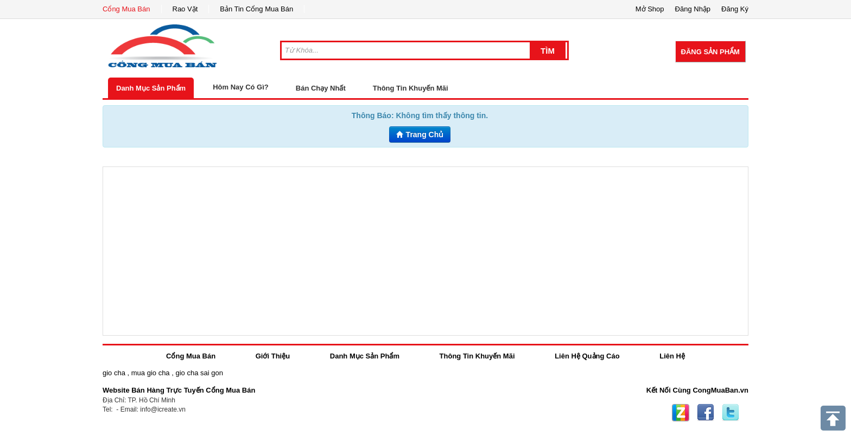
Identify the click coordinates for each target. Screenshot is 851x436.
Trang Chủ (420, 134)
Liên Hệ (672, 356)
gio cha (114, 373)
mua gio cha (150, 373)
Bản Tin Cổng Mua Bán (256, 9)
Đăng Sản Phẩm (710, 52)
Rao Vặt (185, 9)
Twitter (730, 412)
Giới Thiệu (273, 356)
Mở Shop (650, 9)
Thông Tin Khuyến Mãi (410, 88)
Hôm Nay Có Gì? (241, 87)
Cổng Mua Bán (126, 9)
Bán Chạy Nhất (321, 88)
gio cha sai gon (199, 373)
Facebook (705, 412)
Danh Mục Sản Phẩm (151, 88)
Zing (680, 412)
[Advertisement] (425, 251)
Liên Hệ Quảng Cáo (587, 356)
